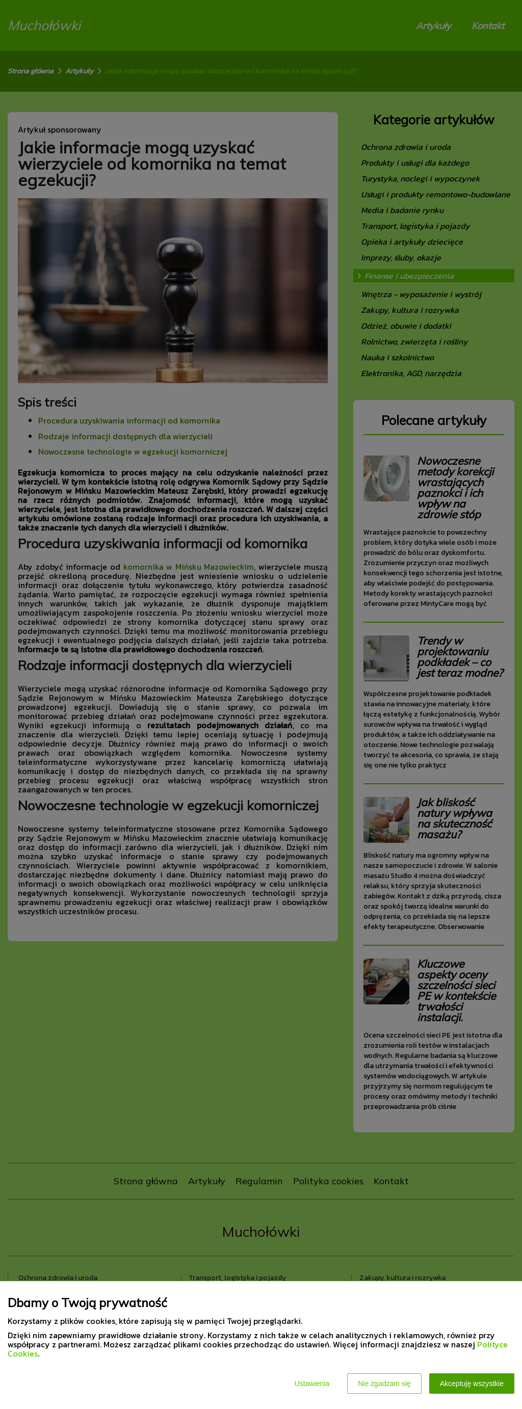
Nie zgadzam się (384, 1383)
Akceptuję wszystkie (472, 1383)
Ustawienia (312, 1383)
